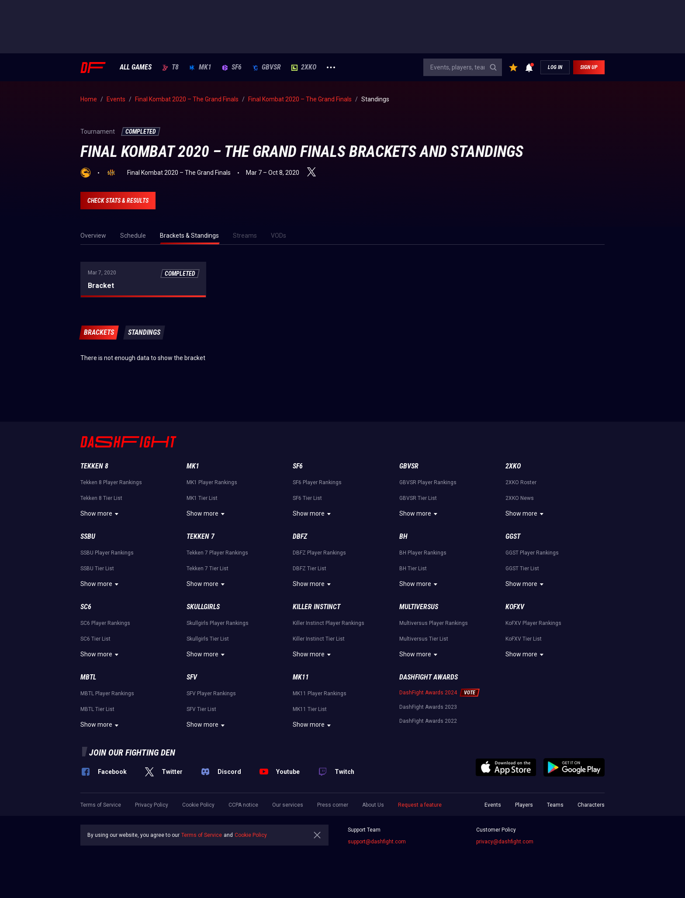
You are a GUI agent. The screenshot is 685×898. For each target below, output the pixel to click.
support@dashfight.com (377, 842)
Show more (100, 514)
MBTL (88, 677)
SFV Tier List (201, 709)
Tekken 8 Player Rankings (111, 482)
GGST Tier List (522, 568)
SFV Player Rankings (211, 693)
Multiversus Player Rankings (433, 623)
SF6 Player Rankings (317, 482)
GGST (512, 536)
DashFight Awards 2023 (428, 707)
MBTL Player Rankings (107, 693)
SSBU (87, 536)
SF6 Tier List (307, 498)
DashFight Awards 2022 (428, 721)
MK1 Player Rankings (212, 482)
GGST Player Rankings (532, 553)
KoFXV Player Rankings (533, 623)
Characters (591, 805)
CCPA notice (243, 805)
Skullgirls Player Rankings (218, 623)
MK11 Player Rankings (319, 693)
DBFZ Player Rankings (319, 553)
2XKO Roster (520, 482)
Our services (287, 805)
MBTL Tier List (97, 709)
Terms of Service (100, 805)
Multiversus (418, 607)
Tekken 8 (94, 466)
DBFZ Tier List (309, 568)
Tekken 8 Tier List (101, 498)
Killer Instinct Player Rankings (328, 623)
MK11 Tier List (310, 709)
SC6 (85, 607)
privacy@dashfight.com (504, 842)
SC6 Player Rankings (105, 623)
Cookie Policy (198, 805)
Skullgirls (203, 607)
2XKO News (519, 498)
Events (492, 805)
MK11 (301, 677)
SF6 (232, 67)
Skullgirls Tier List (208, 639)
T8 (170, 67)
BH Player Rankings (422, 553)
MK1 (200, 67)
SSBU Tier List (97, 568)
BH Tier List (413, 568)
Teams (555, 805)
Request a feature (420, 805)
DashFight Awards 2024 (428, 693)
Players (524, 805)
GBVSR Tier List (418, 498)
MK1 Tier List (202, 498)
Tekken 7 (200, 536)
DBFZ (300, 536)
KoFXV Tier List (523, 639)
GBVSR (266, 67)
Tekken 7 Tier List (207, 568)
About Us (373, 805)
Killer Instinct (316, 607)
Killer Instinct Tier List (319, 639)
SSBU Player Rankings (107, 553)
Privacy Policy (151, 805)
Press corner (332, 805)
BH (403, 536)
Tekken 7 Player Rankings (217, 553)
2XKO (303, 67)
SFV (192, 677)
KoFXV (514, 607)
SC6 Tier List (95, 639)
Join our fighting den (132, 752)
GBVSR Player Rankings (428, 482)
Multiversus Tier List (423, 639)
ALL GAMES (136, 67)
